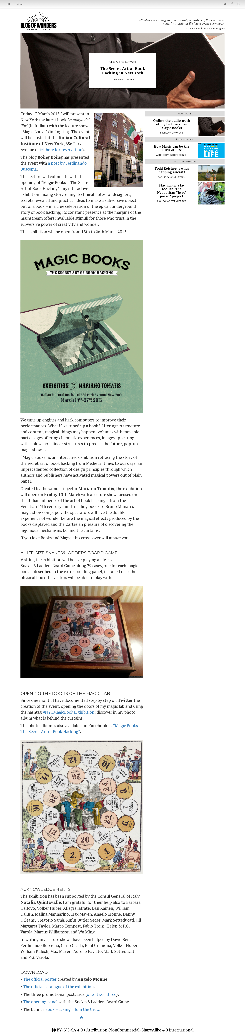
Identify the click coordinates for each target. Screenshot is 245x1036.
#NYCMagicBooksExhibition (68, 712)
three (111, 994)
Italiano (18, 4)
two (100, 994)
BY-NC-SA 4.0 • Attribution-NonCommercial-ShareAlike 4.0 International (123, 1030)
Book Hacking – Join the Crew (72, 1009)
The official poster (40, 979)
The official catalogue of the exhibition (58, 986)
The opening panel (40, 1002)
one (90, 994)
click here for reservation (59, 149)
